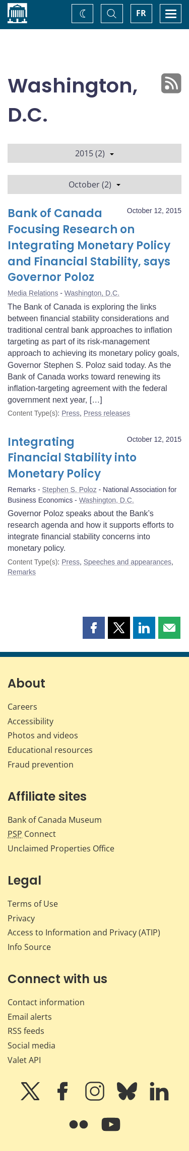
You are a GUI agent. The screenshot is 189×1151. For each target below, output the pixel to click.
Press (70, 413)
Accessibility (30, 721)
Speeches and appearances (127, 562)
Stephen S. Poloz (69, 490)
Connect (32, 833)
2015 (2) (94, 153)
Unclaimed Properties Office (61, 848)
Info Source (29, 946)
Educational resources (50, 749)
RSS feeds (26, 1030)
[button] (94, 628)
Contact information (46, 1002)
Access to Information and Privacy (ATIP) (84, 932)
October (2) (94, 184)
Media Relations (33, 293)
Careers (22, 706)
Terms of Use (33, 903)
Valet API (24, 1060)
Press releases (107, 413)
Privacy (21, 918)
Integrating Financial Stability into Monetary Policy (72, 458)
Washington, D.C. (92, 293)
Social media (31, 1045)
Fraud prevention (41, 764)
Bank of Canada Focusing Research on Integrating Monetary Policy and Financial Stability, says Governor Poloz (89, 245)
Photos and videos (43, 735)
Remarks (22, 572)
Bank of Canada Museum (55, 819)
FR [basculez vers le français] (141, 13)
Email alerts (30, 1016)
